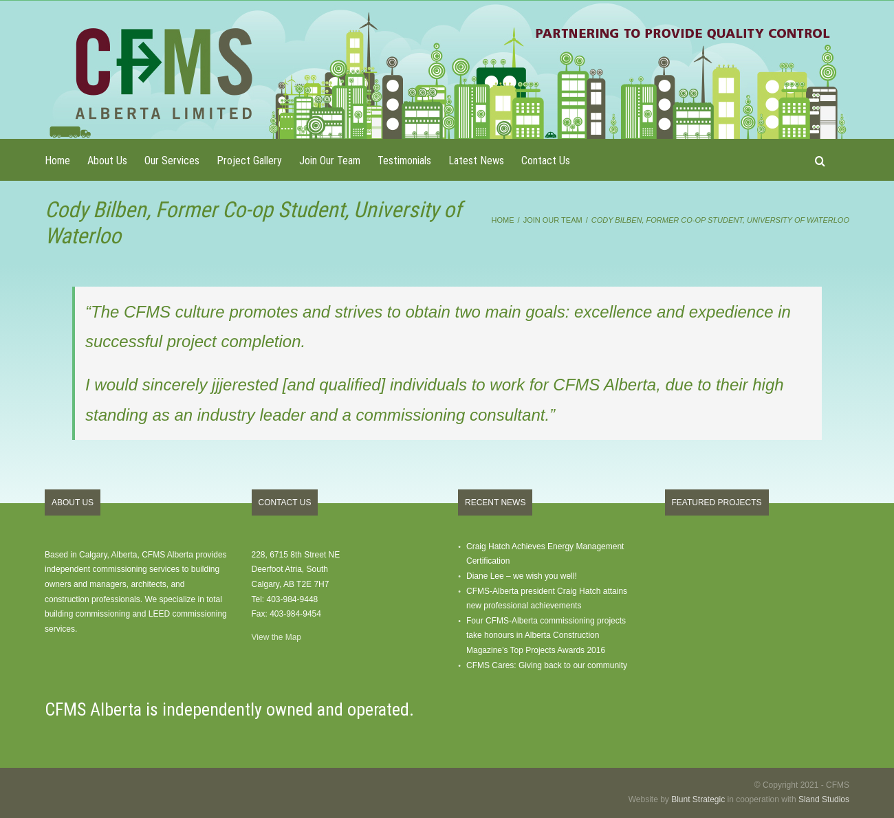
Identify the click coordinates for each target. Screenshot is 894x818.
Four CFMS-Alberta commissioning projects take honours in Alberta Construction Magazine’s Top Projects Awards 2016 (546, 635)
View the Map (277, 637)
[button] (820, 159)
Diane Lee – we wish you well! (521, 576)
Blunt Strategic (698, 799)
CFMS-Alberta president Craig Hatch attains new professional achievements (546, 598)
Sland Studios (823, 799)
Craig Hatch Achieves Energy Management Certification (545, 554)
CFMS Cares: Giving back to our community (546, 665)
